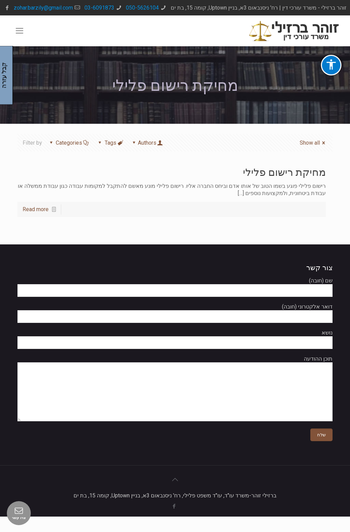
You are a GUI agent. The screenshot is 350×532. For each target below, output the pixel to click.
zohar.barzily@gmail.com (43, 7)
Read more (36, 209)
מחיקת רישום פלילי (284, 172)
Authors (147, 143)
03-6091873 (99, 7)
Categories (68, 143)
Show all (313, 143)
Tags (110, 143)
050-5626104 (142, 7)
